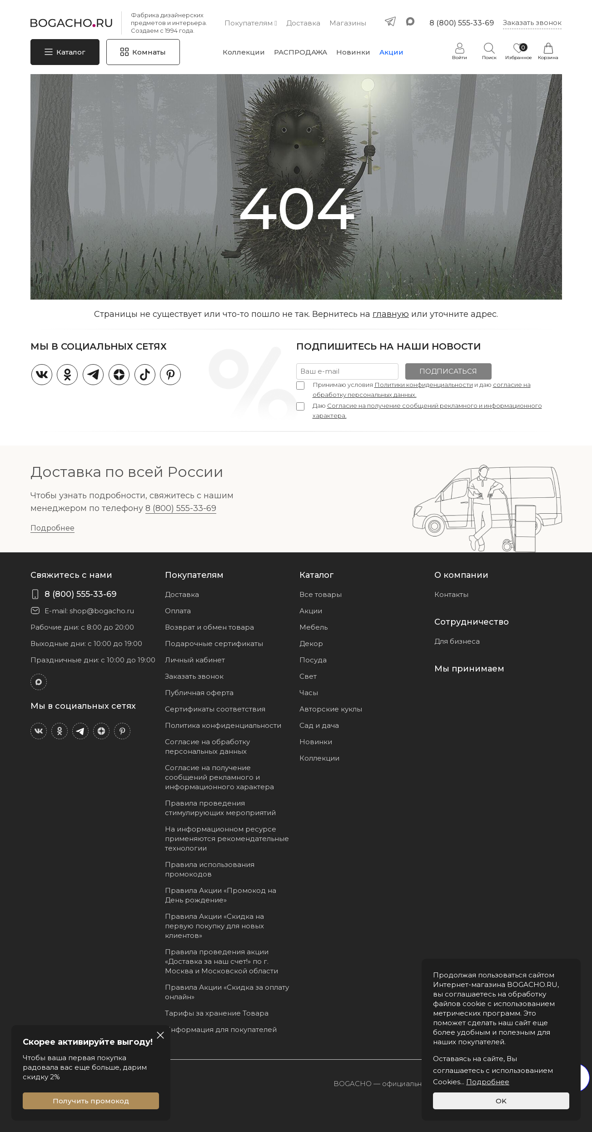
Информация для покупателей (221, 1029)
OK (501, 1101)
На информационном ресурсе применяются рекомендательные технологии (227, 838)
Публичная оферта (199, 692)
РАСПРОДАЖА (300, 52)
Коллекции (244, 52)
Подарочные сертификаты (214, 643)
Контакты (451, 594)
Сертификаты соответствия (215, 709)
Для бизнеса (457, 641)
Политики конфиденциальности (423, 384)
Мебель (313, 627)
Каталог (70, 52)
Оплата (178, 610)
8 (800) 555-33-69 (461, 23)
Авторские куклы (330, 709)
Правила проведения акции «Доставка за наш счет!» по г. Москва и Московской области (221, 961)
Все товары (320, 594)
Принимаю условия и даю (422, 389)
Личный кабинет (195, 660)
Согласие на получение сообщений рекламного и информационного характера (219, 777)
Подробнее (52, 528)
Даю (427, 410)
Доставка (303, 23)
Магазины (347, 23)
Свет (308, 676)
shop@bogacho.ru (102, 610)
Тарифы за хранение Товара (217, 1013)
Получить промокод (91, 1101)
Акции (391, 52)
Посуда (313, 660)
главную (391, 314)
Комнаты (149, 52)
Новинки (353, 52)
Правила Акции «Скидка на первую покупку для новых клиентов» (214, 926)
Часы (308, 692)
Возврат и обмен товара (209, 627)
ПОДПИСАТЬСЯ (448, 371)
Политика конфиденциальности (223, 725)
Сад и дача (319, 725)
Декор (311, 643)
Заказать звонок (532, 22)
